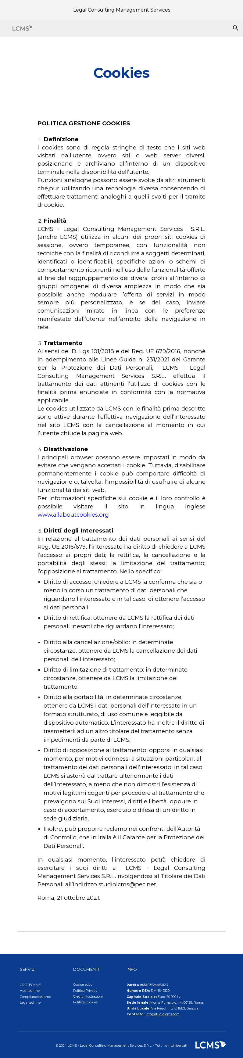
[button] (235, 28)
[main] (121, 73)
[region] (121, 10)
